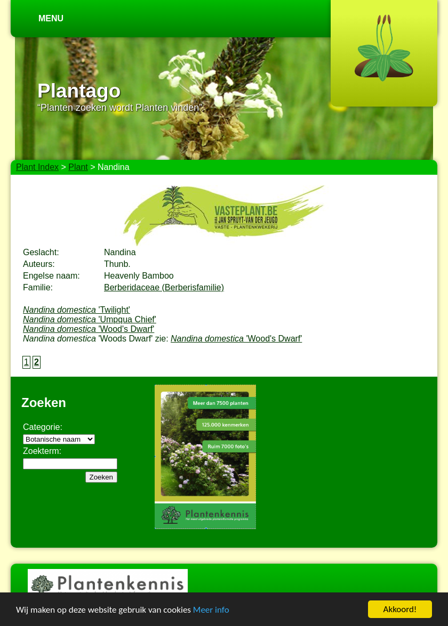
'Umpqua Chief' (89, 319)
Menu (50, 18)
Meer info (211, 610)
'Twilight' (76, 309)
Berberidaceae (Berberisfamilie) (164, 287)
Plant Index (37, 167)
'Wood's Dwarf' (88, 329)
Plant (77, 167)
